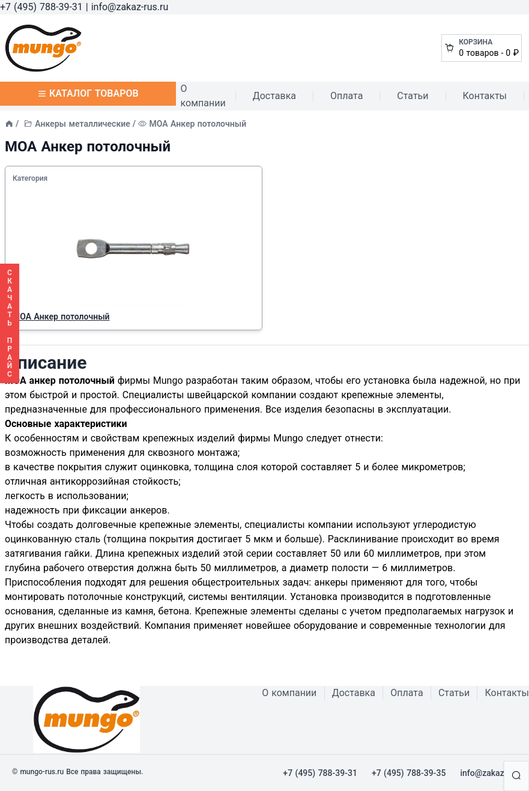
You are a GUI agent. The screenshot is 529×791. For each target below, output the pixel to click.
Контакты (485, 96)
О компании (203, 96)
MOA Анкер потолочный (61, 316)
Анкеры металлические (82, 124)
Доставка (274, 96)
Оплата (346, 96)
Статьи (412, 96)
